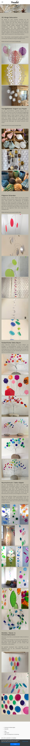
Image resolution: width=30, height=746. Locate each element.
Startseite (6, 729)
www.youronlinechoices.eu (5, 742)
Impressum (6, 732)
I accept (15, 744)
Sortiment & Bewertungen (9, 727)
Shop (5, 731)
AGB (5, 734)
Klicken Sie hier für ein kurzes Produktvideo (11, 41)
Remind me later (25, 741)
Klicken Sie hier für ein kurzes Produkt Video (11, 125)
